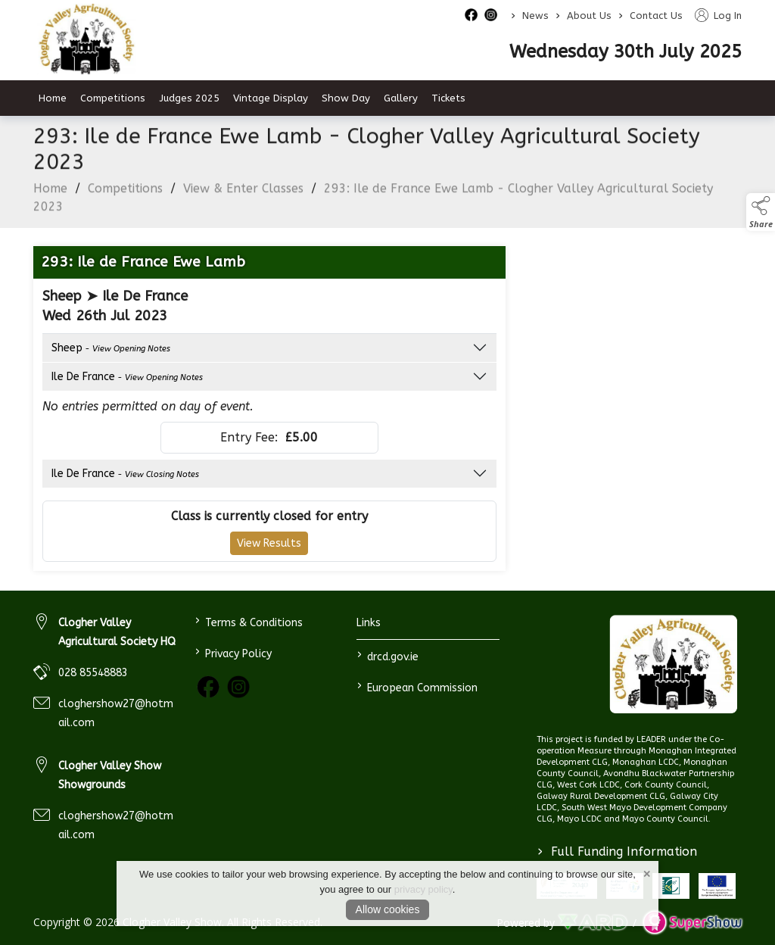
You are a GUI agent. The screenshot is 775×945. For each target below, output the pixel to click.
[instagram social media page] (490, 14)
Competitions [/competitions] (112, 98)
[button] (760, 212)
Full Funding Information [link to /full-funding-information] (617, 851)
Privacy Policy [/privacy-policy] (233, 652)
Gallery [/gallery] (401, 98)
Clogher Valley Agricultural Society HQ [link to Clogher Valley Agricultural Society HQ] (117, 632)
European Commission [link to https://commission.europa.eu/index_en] (416, 686)
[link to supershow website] (692, 922)
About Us (589, 15)
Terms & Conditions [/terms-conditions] (249, 621)
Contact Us (656, 15)
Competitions (125, 192)
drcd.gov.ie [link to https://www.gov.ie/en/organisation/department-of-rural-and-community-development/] (387, 655)
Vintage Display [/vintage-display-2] (270, 98)
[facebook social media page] (471, 14)
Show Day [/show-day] (346, 98)
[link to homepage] (673, 664)
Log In (718, 15)
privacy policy (423, 889)
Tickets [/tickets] (448, 98)
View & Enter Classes (243, 192)
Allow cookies (388, 909)
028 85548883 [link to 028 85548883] (93, 672)
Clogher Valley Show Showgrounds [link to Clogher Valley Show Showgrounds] (109, 775)
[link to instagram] (238, 686)
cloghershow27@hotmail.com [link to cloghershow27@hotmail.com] (115, 713)
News (535, 15)
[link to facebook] (208, 686)
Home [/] (53, 98)
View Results (269, 547)
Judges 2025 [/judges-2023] (189, 98)
